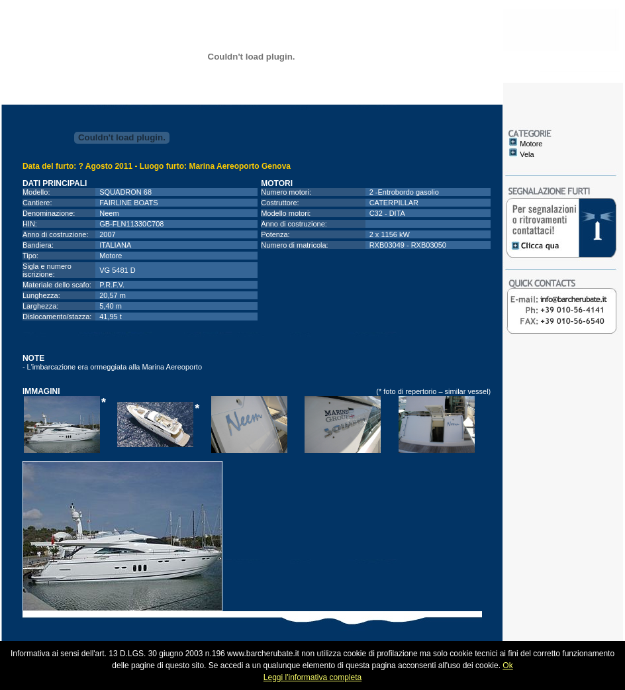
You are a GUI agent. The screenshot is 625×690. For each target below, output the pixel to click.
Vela (527, 154)
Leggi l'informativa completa (312, 677)
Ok (507, 665)
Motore (531, 144)
